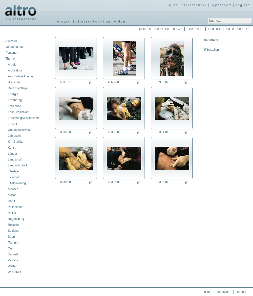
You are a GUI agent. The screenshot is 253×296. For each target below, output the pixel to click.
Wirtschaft (14, 272)
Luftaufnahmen (15, 46)
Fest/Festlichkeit (18, 112)
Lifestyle (13, 171)
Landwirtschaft (17, 165)
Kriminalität (15, 141)
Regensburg (16, 219)
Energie (13, 94)
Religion (13, 225)
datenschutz (238, 29)
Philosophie (15, 207)
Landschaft (15, 159)
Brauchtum (15, 82)
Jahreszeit (14, 135)
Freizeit (13, 124)
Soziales (13, 230)
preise (145, 29)
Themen (10, 58)
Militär (12, 195)
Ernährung (15, 100)
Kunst (12, 147)
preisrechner (194, 5)
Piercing (15, 177)
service (162, 29)
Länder (12, 153)
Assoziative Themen (21, 76)
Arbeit (12, 64)
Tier (10, 248)
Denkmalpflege (18, 88)
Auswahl (11, 41)
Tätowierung (18, 183)
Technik (13, 242)
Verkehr (13, 260)
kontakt (215, 29)
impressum (221, 5)
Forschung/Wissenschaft (24, 118)
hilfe (173, 5)
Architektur (15, 70)
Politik (12, 213)
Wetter (12, 266)
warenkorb (91, 21)
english (242, 5)
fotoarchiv (66, 21)
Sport (11, 236)
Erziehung (14, 106)
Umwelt (13, 254)
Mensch (13, 189)
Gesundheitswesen (20, 130)
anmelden (116, 21)
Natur (11, 201)
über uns (195, 29)
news (178, 29)
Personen (11, 52)
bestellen (211, 49)
